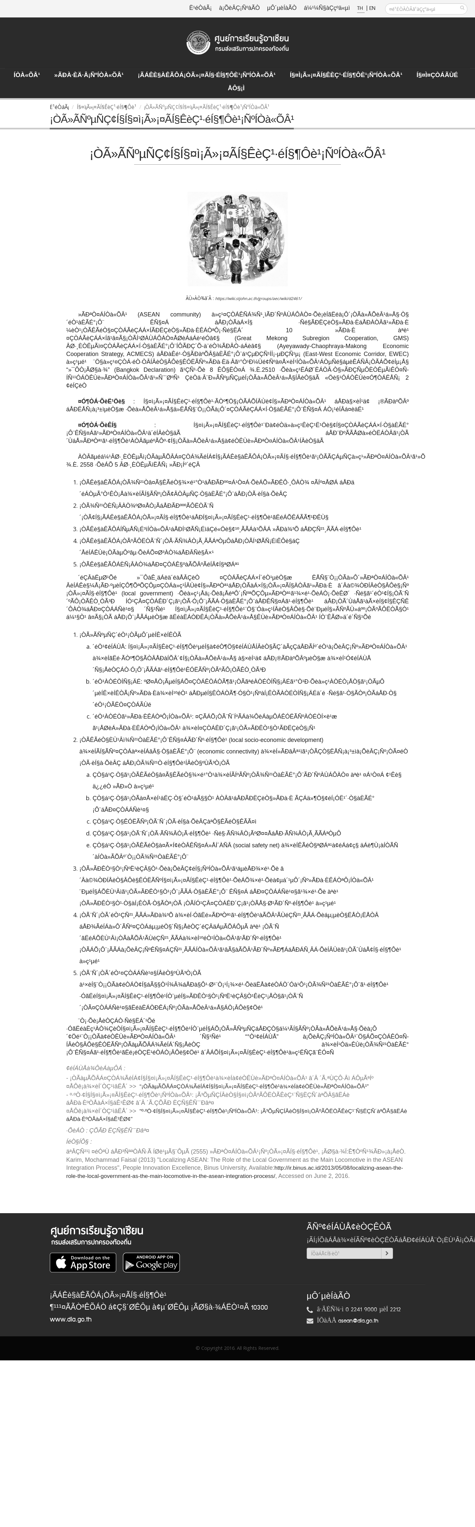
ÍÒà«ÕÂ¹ (27, 75)
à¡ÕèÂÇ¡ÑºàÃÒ (239, 8)
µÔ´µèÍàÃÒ (282, 8)
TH (361, 8)
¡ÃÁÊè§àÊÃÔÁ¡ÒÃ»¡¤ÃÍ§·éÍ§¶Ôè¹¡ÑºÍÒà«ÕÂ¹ (207, 75)
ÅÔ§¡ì (236, 88)
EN (372, 8)
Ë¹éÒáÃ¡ (200, 8)
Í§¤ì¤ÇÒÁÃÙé (437, 75)
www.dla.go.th (71, 1319)
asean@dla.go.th (358, 1321)
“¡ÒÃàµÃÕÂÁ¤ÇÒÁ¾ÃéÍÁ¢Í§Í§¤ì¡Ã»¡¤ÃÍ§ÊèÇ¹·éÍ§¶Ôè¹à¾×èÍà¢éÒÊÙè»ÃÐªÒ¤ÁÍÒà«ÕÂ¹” (254, 1086)
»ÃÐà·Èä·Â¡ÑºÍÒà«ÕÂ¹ (89, 75)
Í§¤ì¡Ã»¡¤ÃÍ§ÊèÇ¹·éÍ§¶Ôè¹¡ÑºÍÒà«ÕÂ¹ (346, 75)
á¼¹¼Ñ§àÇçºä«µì (327, 8)
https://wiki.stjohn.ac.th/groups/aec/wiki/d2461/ (258, 298)
